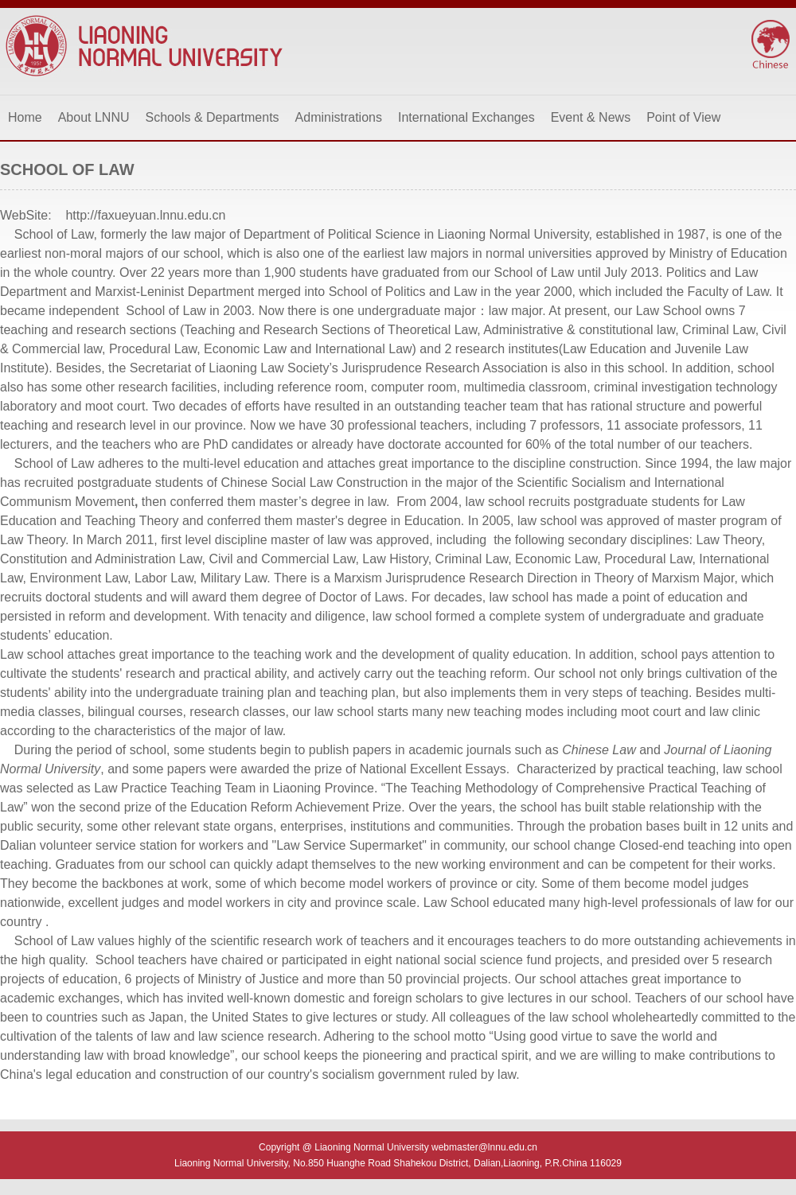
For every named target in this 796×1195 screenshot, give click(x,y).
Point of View (683, 117)
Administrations (338, 117)
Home (25, 117)
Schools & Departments (212, 117)
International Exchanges (466, 117)
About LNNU (94, 117)
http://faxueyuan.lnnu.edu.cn (145, 215)
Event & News (590, 117)
